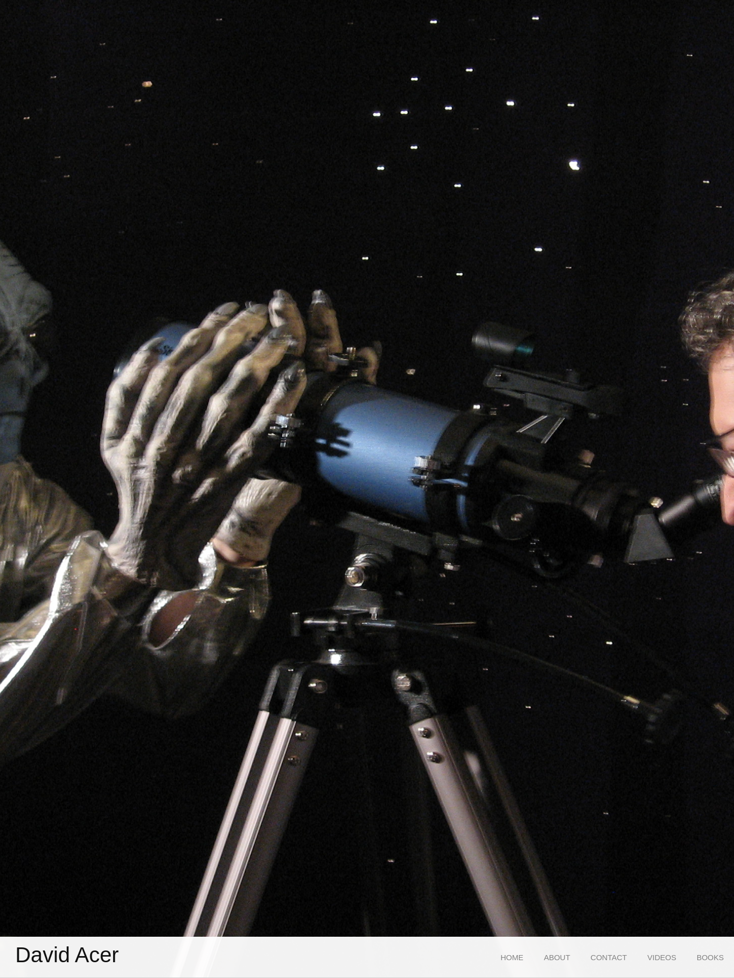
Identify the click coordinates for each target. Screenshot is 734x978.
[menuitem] (512, 957)
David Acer (67, 955)
